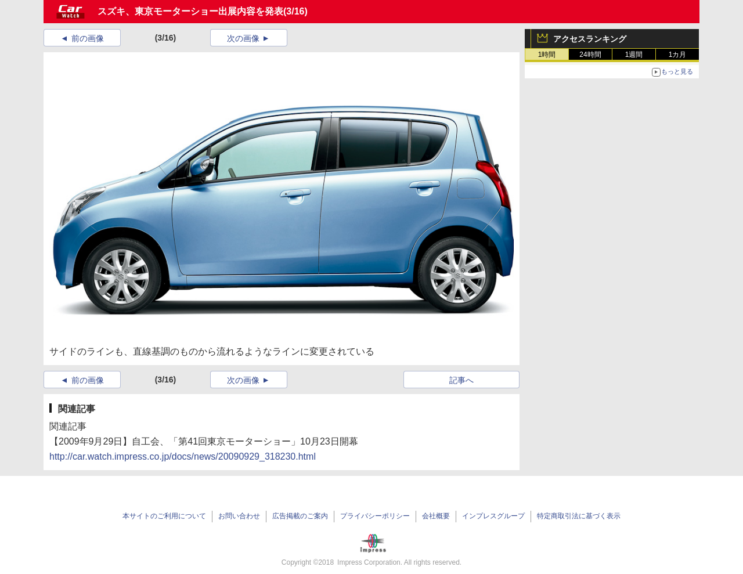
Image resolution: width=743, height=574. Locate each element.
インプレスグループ (493, 516)
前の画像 (87, 38)
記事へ (461, 380)
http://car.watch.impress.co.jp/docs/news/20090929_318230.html (182, 456)
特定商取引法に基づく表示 (579, 516)
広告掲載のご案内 (300, 516)
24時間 (590, 54)
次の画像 (243, 38)
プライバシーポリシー (375, 516)
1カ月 (678, 54)
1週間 (634, 54)
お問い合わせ (239, 516)
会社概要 (436, 516)
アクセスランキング (589, 39)
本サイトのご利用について (164, 516)
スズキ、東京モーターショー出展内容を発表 (190, 11)
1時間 (547, 54)
